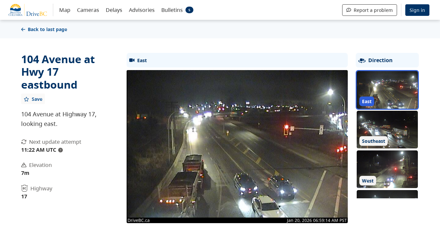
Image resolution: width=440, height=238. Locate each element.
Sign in (417, 10)
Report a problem (369, 10)
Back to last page (44, 29)
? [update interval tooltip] (60, 150)
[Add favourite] (33, 99)
